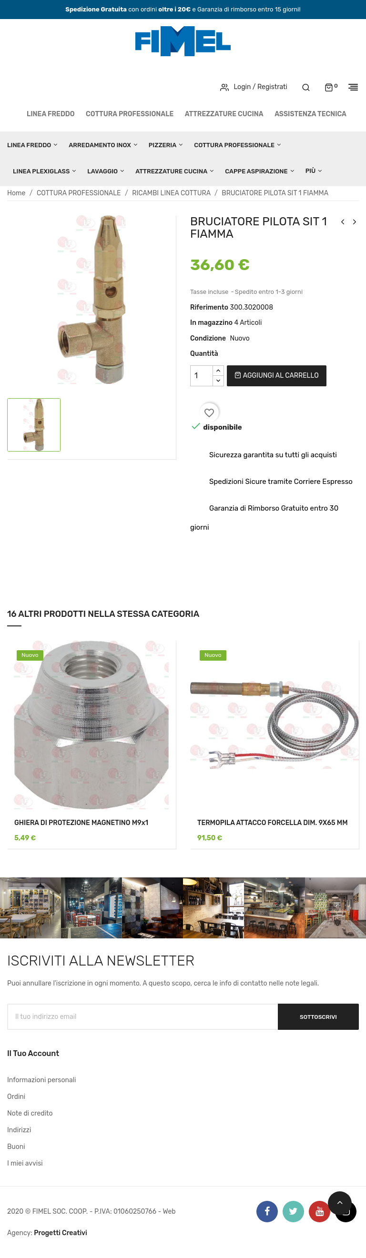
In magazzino (211, 323)
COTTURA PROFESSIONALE (129, 114)
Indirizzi (19, 1130)
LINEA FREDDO (51, 114)
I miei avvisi (25, 1163)
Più (310, 170)
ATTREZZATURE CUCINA (224, 114)
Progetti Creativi (60, 1233)
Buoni (16, 1147)
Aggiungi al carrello (276, 376)
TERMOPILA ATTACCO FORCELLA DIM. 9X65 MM (272, 823)
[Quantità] (201, 375)
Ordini (16, 1097)
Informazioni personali (41, 1080)
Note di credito (30, 1113)
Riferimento (209, 307)
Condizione (208, 338)
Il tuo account (33, 1053)
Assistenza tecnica (310, 114)
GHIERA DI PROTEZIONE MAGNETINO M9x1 (81, 823)
